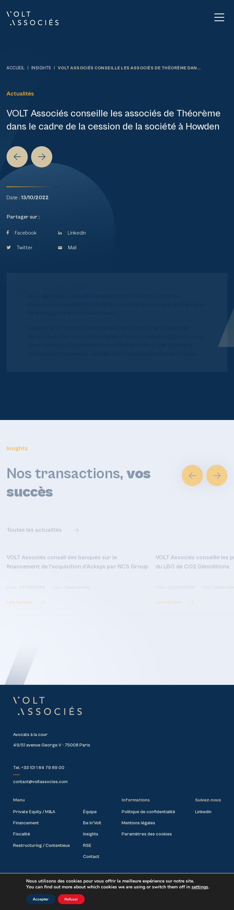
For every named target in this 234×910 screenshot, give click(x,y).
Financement (26, 823)
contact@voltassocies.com (40, 781)
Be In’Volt (92, 823)
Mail (67, 247)
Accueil (16, 68)
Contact (91, 856)
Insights (41, 68)
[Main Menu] (219, 17)
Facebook (22, 233)
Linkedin (72, 233)
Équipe (90, 811)
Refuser (71, 899)
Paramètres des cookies (147, 834)
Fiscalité (21, 834)
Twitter (19, 247)
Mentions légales (138, 823)
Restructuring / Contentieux (41, 845)
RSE (87, 845)
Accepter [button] (41, 899)
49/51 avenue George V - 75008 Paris (51, 745)
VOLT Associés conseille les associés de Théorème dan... (129, 68)
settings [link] (200, 887)
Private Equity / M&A (34, 811)
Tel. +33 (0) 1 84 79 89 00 (38, 767)
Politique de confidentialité (148, 811)
